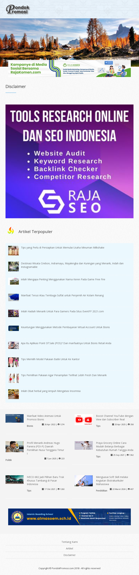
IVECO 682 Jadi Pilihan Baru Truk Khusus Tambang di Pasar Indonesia (45, 480)
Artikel (69, 548)
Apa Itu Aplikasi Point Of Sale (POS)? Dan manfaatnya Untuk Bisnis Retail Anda (66, 343)
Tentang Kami (70, 542)
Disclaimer (69, 555)
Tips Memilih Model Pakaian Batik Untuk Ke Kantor (50, 359)
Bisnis (30, 425)
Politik (9, 460)
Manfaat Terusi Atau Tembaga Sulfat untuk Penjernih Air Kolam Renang (62, 295)
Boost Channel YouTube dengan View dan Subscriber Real (114, 417)
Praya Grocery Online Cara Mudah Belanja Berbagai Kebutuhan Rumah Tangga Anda (114, 446)
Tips (98, 425)
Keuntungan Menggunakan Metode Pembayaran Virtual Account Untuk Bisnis (65, 327)
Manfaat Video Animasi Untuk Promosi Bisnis (44, 417)
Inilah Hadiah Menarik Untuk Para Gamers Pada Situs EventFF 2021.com (62, 311)
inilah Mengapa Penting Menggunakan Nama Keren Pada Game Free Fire (63, 279)
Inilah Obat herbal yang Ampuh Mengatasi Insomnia (51, 391)
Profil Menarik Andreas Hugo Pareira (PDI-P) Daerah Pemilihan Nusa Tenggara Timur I (45, 448)
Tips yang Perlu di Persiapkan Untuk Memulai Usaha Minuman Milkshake (62, 247)
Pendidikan (101, 490)
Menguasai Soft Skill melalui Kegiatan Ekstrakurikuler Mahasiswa (112, 480)
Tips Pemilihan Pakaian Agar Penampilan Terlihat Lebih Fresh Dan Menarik (64, 375)
